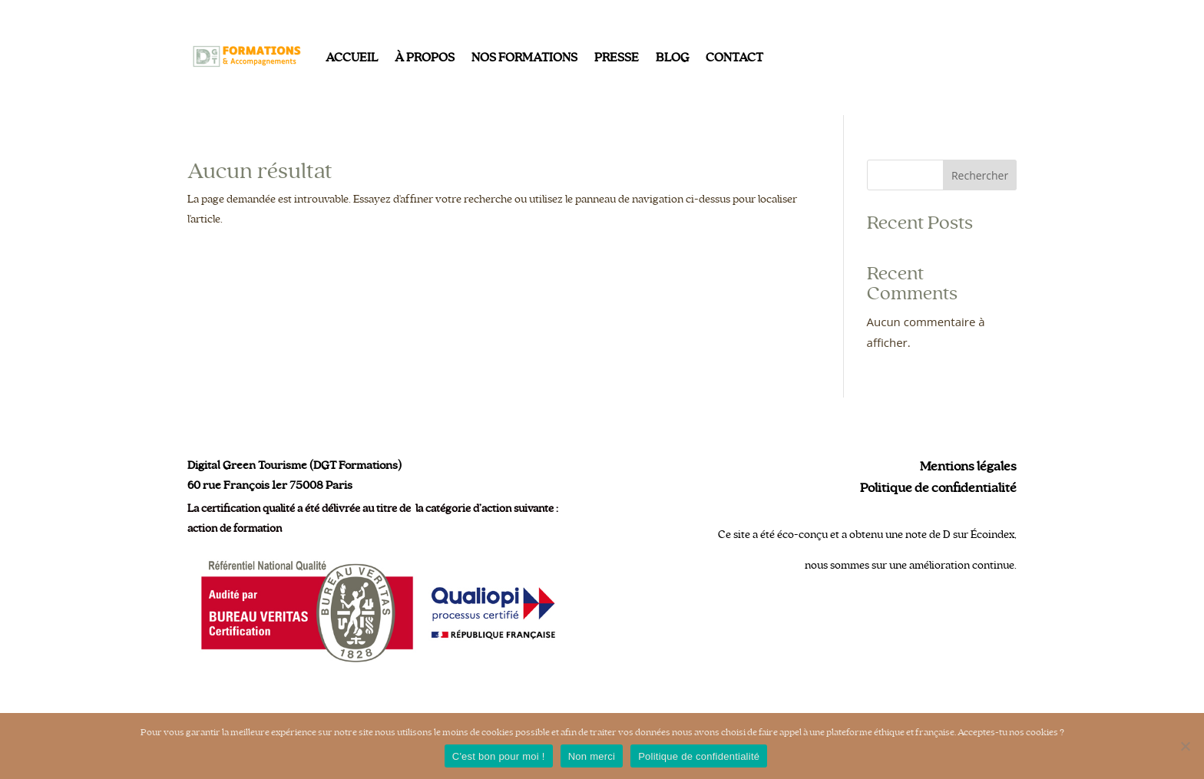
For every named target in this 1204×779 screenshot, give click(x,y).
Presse (616, 57)
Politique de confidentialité (938, 488)
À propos (425, 57)
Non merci (592, 756)
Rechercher (979, 175)
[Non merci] (1184, 746)
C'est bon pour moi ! (498, 756)
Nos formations (524, 57)
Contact (734, 57)
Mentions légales (968, 466)
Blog (672, 57)
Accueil (352, 57)
